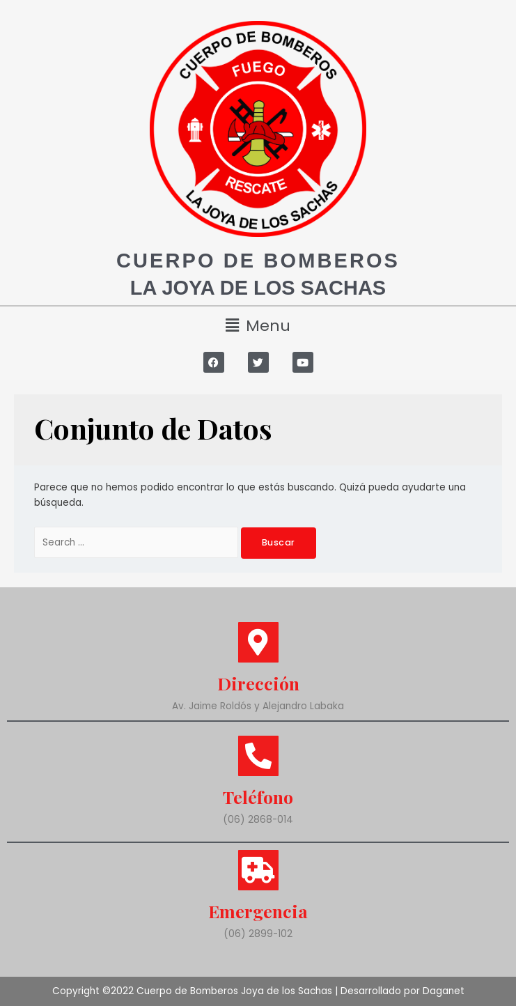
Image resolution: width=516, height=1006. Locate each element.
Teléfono (258, 796)
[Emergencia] (258, 870)
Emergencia (258, 910)
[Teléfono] (258, 756)
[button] (258, 326)
